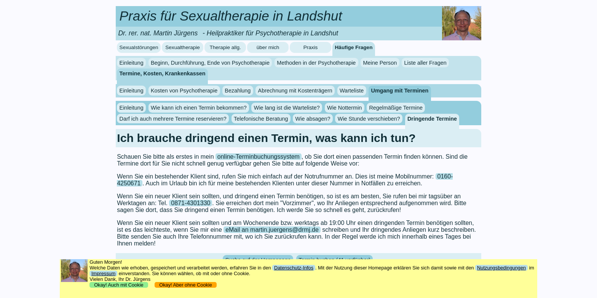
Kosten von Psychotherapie (184, 91)
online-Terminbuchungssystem (258, 156)
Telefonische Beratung (261, 119)
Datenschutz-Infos (293, 268)
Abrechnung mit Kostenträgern (295, 91)
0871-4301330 (190, 203)
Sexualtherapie (182, 47)
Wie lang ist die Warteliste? (287, 108)
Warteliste (352, 91)
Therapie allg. (225, 47)
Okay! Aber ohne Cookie (185, 285)
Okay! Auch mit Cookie (118, 285)
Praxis (310, 47)
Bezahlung (238, 91)
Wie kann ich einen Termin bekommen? (199, 108)
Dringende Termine (432, 119)
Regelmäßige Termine (396, 108)
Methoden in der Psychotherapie (316, 63)
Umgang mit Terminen (400, 91)
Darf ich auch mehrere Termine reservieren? (173, 119)
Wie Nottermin (344, 108)
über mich (268, 47)
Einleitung (132, 63)
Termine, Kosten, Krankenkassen (163, 73)
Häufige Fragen (354, 47)
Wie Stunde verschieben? (369, 119)
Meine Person (380, 63)
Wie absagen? (312, 119)
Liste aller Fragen (425, 63)
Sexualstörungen (139, 47)
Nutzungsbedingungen (501, 268)
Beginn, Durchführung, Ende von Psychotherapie (210, 63)
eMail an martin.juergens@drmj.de (272, 229)
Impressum (103, 273)
